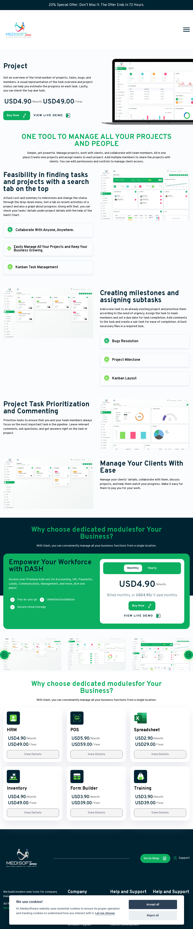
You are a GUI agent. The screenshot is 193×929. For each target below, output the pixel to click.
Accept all (152, 904)
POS (74, 730)
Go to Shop (155, 858)
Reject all (153, 915)
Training (142, 788)
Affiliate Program (79, 925)
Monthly (133, 568)
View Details (33, 754)
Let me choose (105, 913)
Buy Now (17, 115)
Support (182, 858)
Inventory (17, 788)
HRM (12, 730)
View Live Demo (51, 115)
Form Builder (84, 788)
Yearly (152, 568)
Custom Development (124, 925)
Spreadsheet (147, 730)
